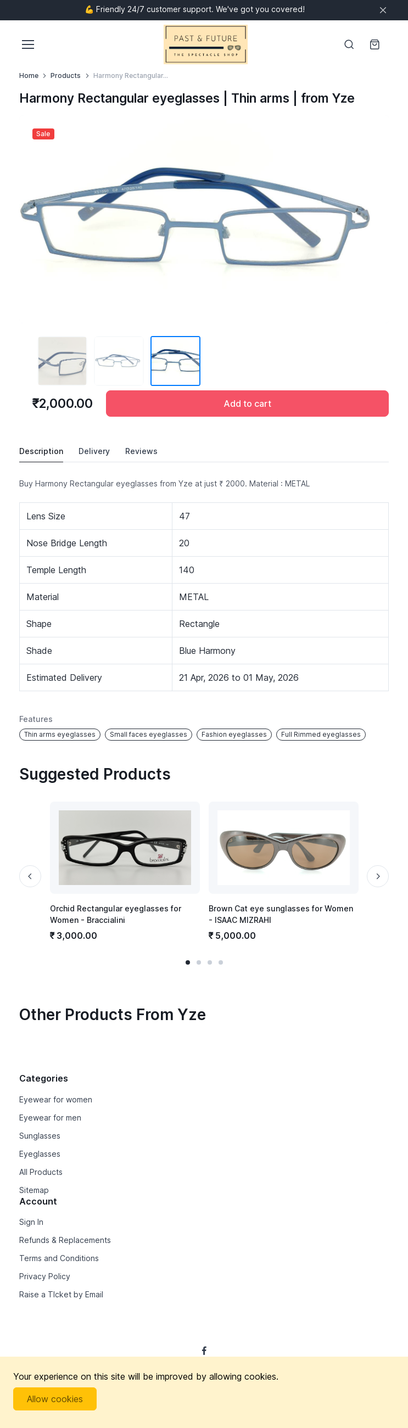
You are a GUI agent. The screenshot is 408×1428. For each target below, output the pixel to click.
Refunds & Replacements (65, 1240)
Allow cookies (55, 1398)
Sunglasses (39, 1135)
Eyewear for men (50, 1117)
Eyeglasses (39, 1153)
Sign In (31, 1222)
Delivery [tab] (94, 451)
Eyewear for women (55, 1099)
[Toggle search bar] (349, 44)
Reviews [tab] (141, 451)
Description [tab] (41, 451)
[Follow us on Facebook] (204, 1351)
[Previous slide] (30, 876)
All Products (41, 1172)
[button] (188, 962)
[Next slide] (378, 876)
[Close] (383, 10)
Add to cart (247, 403)
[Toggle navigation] (27, 44)
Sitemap (34, 1190)
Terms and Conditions (59, 1258)
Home (28, 75)
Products (66, 75)
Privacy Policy (44, 1276)
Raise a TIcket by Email (61, 1294)
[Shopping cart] (375, 44)
